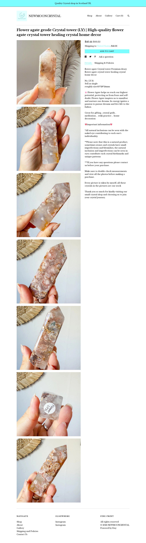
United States (103, 46)
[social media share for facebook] (86, 57)
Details (88, 63)
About (99, 16)
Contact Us (22, 534)
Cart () (119, 16)
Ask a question (106, 57)
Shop (89, 16)
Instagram (61, 522)
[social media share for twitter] (90, 57)
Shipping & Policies (104, 63)
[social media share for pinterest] (95, 57)
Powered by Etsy (108, 528)
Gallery (108, 16)
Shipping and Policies (27, 531)
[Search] (128, 16)
